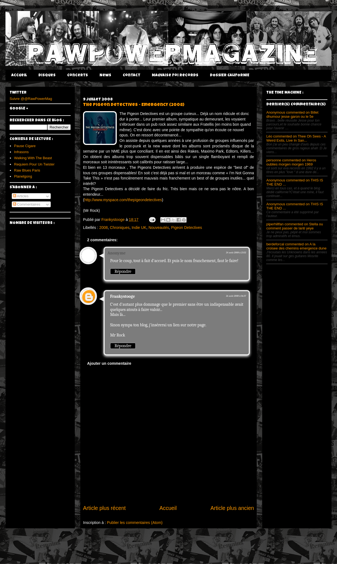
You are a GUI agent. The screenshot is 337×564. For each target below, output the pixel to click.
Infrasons (21, 152)
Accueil (19, 75)
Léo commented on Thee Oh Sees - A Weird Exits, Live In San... (296, 138)
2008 (103, 227)
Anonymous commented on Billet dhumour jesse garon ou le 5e (292, 114)
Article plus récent (104, 508)
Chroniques (120, 227)
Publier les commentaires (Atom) (134, 522)
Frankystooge (122, 296)
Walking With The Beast (33, 158)
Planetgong (23, 176)
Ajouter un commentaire (109, 363)
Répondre (123, 271)
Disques (47, 75)
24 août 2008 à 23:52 (236, 252)
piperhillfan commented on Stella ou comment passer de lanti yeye (294, 226)
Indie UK (139, 227)
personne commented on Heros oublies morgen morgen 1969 (291, 162)
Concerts (77, 75)
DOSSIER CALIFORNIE (229, 75)
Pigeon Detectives (186, 227)
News (105, 75)
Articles (21, 196)
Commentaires (26, 204)
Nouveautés (158, 227)
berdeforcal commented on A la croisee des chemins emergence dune (296, 246)
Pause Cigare (25, 146)
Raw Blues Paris (27, 170)
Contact (131, 75)
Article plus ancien (232, 508)
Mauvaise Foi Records (175, 75)
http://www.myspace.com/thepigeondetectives (123, 200)
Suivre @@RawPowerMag (31, 99)
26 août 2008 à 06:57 (236, 295)
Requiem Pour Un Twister (34, 164)
